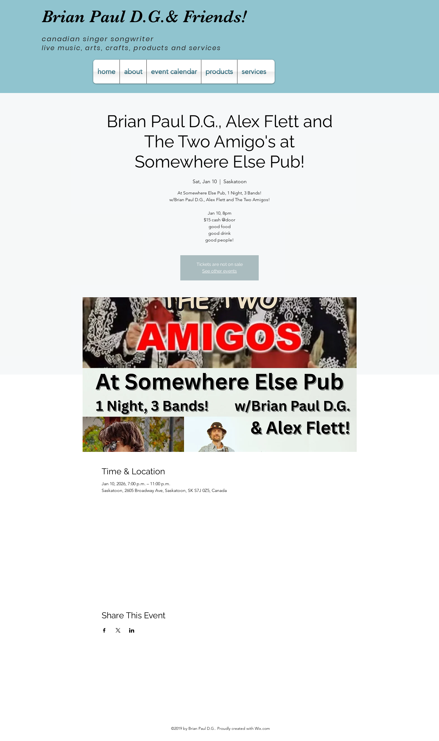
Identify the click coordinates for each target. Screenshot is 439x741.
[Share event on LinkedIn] (131, 630)
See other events (219, 271)
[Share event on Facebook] (104, 630)
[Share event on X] (118, 630)
